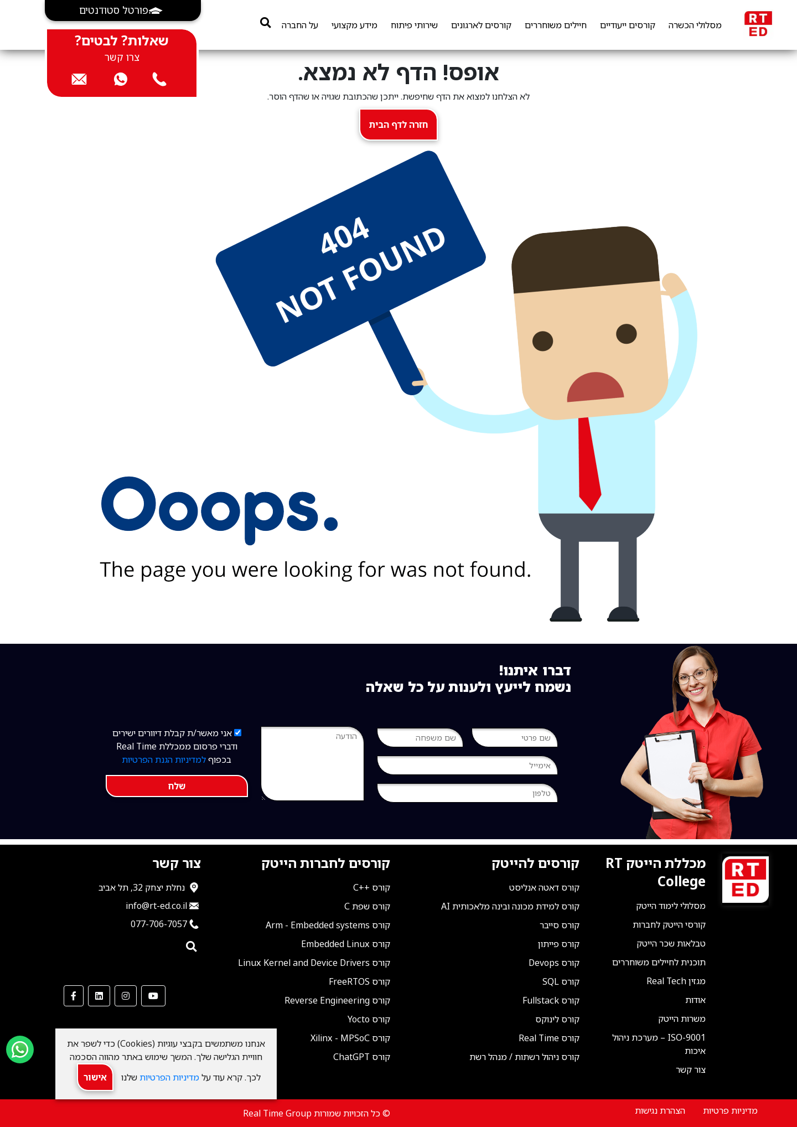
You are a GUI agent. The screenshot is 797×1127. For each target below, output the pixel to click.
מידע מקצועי (354, 25)
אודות (695, 1000)
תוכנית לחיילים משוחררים (659, 962)
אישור (95, 1077)
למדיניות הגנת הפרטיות (164, 759)
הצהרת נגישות (660, 1110)
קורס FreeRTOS (359, 981)
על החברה (300, 25)
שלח (176, 786)
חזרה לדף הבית (398, 124)
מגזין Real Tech (676, 981)
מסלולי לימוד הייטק (671, 905)
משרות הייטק (682, 1018)
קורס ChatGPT (361, 1057)
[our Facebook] (74, 995)
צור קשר (691, 1069)
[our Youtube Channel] (153, 995)
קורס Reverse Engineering (337, 1000)
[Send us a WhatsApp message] (20, 1049)
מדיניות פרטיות (730, 1110)
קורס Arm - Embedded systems (328, 925)
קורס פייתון (558, 944)
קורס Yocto (369, 1019)
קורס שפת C (367, 906)
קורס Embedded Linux (345, 944)
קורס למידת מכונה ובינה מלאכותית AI (510, 906)
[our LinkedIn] (99, 995)
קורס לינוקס (557, 1019)
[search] (265, 22)
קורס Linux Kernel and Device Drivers (314, 963)
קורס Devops (554, 963)
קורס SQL (560, 981)
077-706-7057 (159, 924)
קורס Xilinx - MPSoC (350, 1038)
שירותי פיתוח (414, 25)
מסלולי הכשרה (695, 25)
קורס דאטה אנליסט (544, 887)
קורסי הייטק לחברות (669, 924)
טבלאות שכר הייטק (671, 943)
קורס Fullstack (550, 1000)
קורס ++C (371, 887)
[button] (122, 10)
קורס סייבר (559, 925)
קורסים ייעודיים (627, 25)
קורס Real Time (549, 1038)
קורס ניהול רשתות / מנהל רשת (524, 1057)
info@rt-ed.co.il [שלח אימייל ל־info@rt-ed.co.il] (156, 905)
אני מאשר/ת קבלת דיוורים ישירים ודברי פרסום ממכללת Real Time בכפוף (176, 746)
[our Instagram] (126, 995)
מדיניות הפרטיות (168, 1077)
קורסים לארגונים (481, 25)
